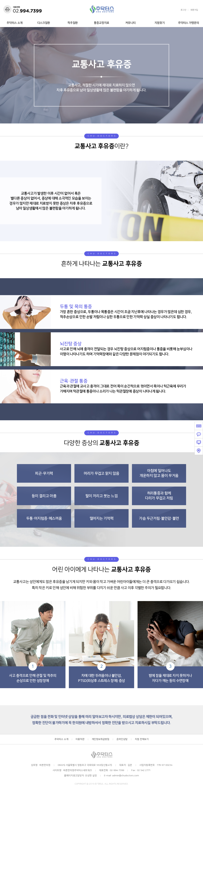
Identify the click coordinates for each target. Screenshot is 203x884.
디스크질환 (43, 22)
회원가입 (194, 10)
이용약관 (80, 739)
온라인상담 (122, 739)
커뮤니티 (130, 22)
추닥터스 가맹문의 (188, 22)
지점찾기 (159, 22)
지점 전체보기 (142, 739)
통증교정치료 (101, 22)
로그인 (183, 10)
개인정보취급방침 (100, 739)
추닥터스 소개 (14, 22)
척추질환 (72, 22)
